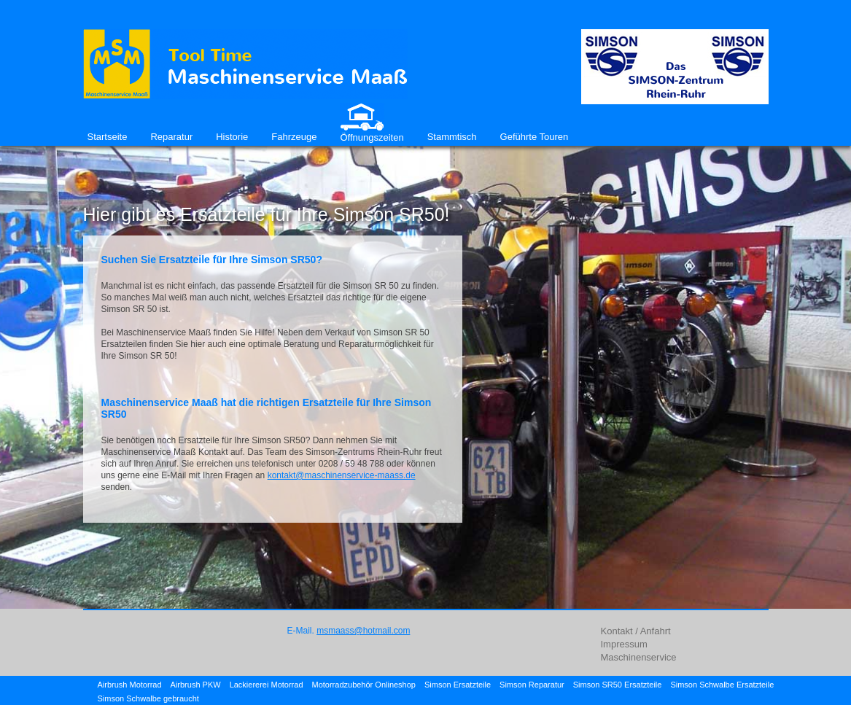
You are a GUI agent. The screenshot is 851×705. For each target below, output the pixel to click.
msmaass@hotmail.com (363, 631)
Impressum (624, 644)
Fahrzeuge (293, 136)
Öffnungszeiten (371, 137)
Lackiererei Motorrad (266, 684)
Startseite (108, 136)
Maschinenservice (639, 657)
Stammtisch (452, 136)
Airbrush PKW (196, 684)
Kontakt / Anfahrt (636, 631)
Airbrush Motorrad (130, 684)
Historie (232, 136)
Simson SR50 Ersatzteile (617, 684)
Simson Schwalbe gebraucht (148, 698)
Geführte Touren (534, 136)
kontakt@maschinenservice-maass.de (342, 475)
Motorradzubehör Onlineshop (364, 684)
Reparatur (171, 136)
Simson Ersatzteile (457, 684)
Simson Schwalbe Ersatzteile (722, 684)
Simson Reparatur (532, 684)
